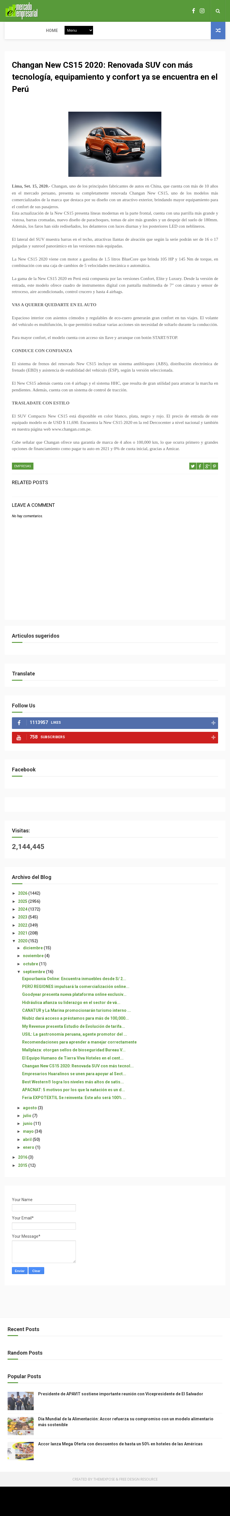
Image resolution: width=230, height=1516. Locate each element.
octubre (31, 964)
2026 (23, 893)
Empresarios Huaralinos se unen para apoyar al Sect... (74, 1074)
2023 (23, 917)
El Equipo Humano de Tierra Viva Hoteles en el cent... (73, 1058)
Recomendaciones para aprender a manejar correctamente (79, 1042)
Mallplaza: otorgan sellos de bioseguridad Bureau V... (74, 1050)
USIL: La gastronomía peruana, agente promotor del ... (74, 1034)
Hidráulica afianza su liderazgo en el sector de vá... (71, 1002)
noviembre (33, 956)
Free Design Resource (138, 1479)
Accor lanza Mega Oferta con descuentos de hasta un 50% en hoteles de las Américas (120, 1444)
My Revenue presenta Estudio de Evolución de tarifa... (73, 1026)
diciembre (33, 948)
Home (14, 30)
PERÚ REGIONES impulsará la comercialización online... (75, 987)
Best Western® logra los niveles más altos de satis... (73, 1082)
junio (28, 1124)
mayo (29, 1132)
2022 (23, 925)
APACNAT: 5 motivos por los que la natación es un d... (73, 1090)
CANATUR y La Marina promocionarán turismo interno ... (76, 1011)
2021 (23, 933)
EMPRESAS (22, 467)
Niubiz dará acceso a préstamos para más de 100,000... (75, 1018)
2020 (23, 941)
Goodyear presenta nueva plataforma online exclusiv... (74, 995)
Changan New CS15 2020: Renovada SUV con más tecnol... (78, 1066)
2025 (23, 901)
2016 (23, 1157)
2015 (23, 1165)
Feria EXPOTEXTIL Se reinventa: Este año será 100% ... (74, 1098)
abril (28, 1139)
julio (27, 1116)
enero (29, 1148)
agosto (30, 1108)
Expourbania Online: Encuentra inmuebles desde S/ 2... (74, 979)
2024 (23, 909)
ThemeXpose (104, 1479)
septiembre (34, 972)
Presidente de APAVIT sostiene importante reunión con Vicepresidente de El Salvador (120, 1394)
